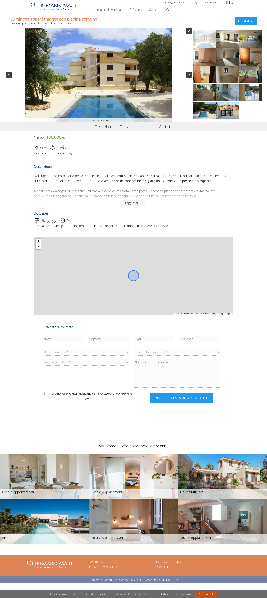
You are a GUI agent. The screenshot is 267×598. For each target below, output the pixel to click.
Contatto (245, 21)
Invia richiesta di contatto (181, 398)
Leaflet (176, 313)
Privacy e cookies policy (181, 594)
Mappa (147, 127)
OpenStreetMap (198, 313)
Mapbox (229, 313)
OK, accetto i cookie (205, 594)
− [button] (38, 246)
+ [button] (38, 241)
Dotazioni (127, 127)
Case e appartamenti (24, 23)
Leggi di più (133, 203)
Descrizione (103, 127)
